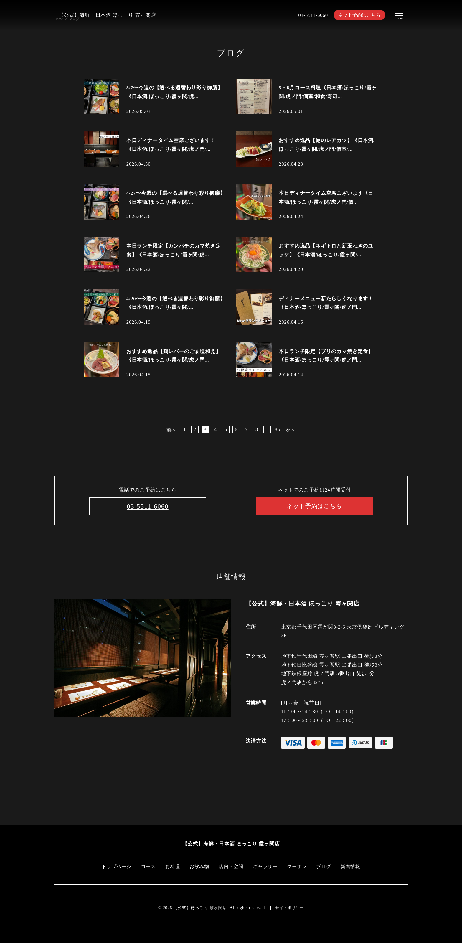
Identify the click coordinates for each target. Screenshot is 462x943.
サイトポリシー (289, 908)
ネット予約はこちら (357, 15)
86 (277, 429)
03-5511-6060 (310, 15)
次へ (291, 430)
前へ (171, 430)
